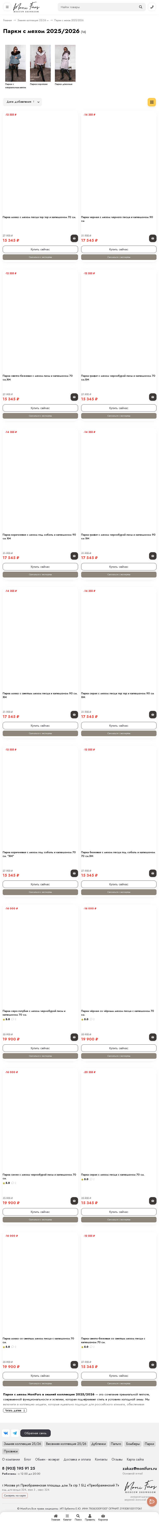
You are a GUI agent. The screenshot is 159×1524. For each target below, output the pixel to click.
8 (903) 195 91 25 (18, 1468)
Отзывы (117, 1459)
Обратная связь (35, 1433)
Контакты (101, 1459)
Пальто (116, 1443)
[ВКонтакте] (6, 1433)
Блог (27, 1459)
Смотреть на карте (15, 1495)
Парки (149, 1443)
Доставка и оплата (77, 1459)
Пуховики (11, 1451)
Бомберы (133, 1443)
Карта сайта (135, 1459)
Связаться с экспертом (40, 257)
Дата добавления (21, 102)
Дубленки (98, 1443)
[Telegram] (15, 1433)
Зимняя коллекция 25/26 (31, 20)
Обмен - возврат (47, 1459)
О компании (11, 1459)
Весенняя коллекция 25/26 (66, 1443)
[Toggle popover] (152, 1502)
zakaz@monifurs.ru (140, 1468)
